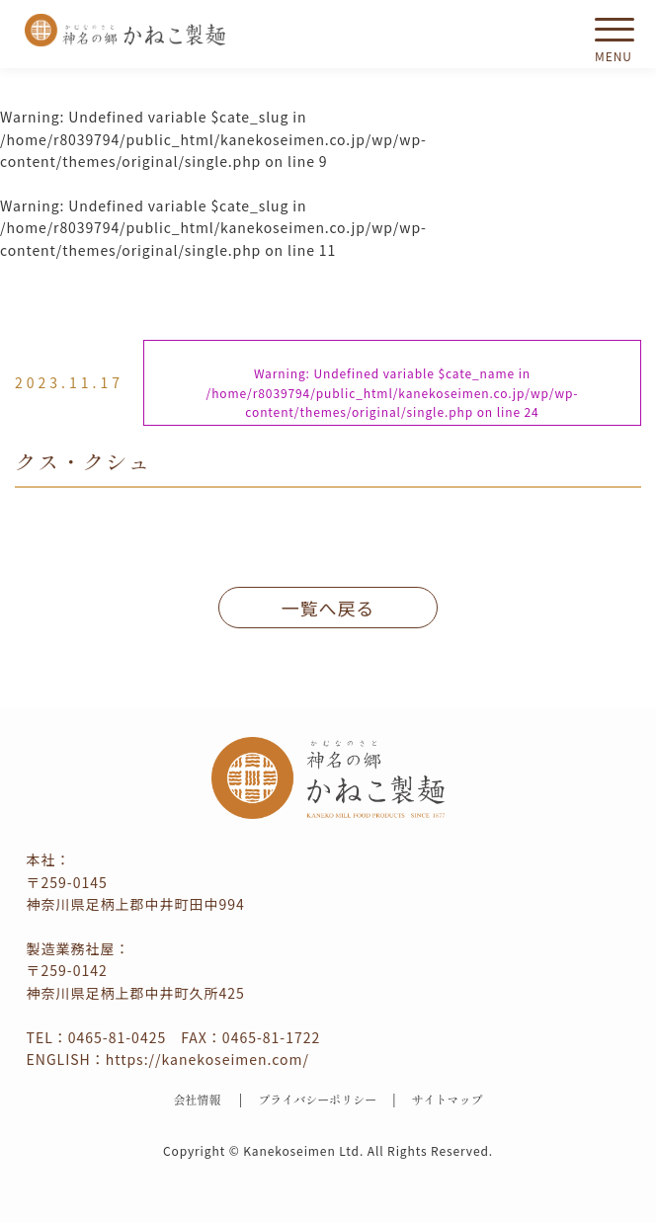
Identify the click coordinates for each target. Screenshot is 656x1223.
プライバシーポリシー (317, 1099)
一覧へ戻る (328, 607)
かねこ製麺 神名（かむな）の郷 (125, 30)
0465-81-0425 (117, 1037)
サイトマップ (447, 1099)
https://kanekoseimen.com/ (207, 1059)
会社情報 (196, 1099)
